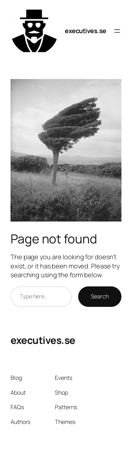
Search (100, 296)
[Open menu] (117, 31)
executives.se (85, 30)
